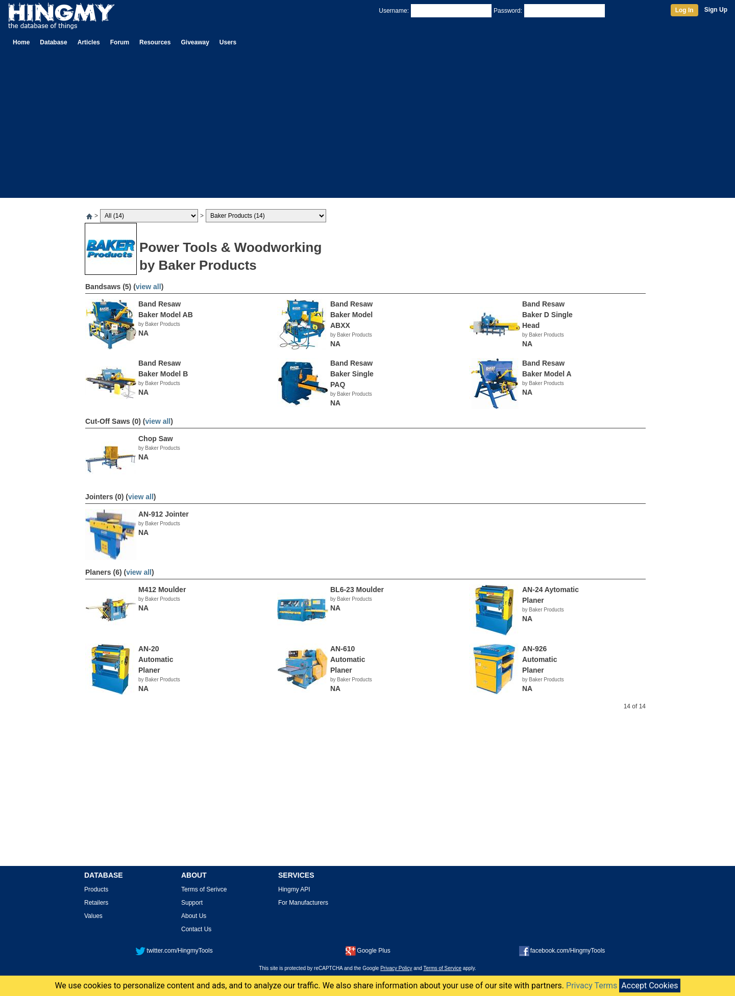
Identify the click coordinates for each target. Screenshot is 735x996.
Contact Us (196, 929)
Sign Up (715, 9)
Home (21, 42)
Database (53, 42)
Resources (154, 42)
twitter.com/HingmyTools (173, 950)
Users (227, 42)
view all (148, 287)
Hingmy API (294, 889)
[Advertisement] (367, 126)
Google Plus (368, 950)
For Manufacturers (303, 902)
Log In (684, 10)
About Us (193, 916)
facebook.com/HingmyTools (562, 950)
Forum (119, 42)
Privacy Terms (591, 985)
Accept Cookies (649, 985)
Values (93, 916)
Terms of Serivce (204, 889)
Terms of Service (442, 968)
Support (192, 902)
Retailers (96, 902)
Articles (89, 42)
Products (96, 889)
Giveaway (195, 42)
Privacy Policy (396, 968)
